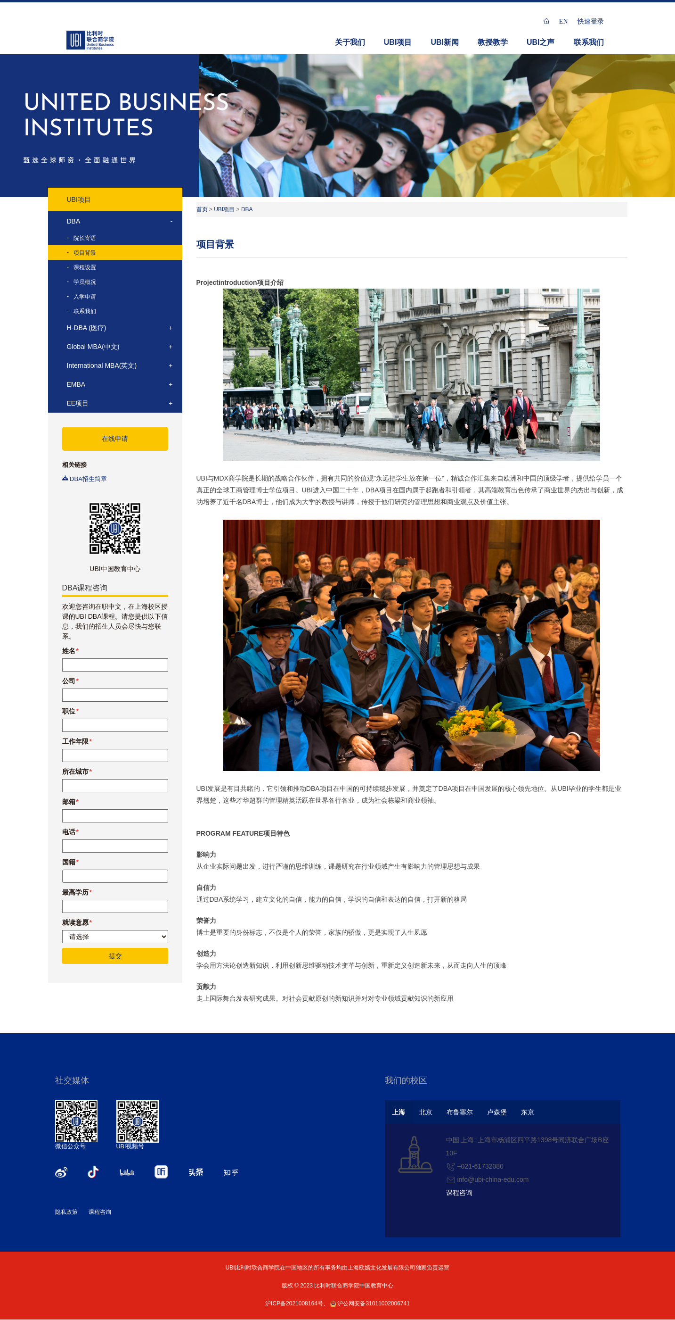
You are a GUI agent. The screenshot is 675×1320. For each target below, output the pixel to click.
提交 (115, 956)
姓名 (68, 651)
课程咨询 (100, 1212)
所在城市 (75, 771)
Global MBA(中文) (93, 346)
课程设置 (84, 267)
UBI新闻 (445, 42)
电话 (68, 832)
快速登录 (590, 21)
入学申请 (84, 296)
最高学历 (75, 892)
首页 (202, 209)
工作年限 (75, 741)
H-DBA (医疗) (86, 328)
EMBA (76, 384)
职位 (68, 711)
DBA (74, 221)
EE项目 (78, 403)
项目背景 (84, 252)
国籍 (68, 862)
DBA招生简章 (84, 478)
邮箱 (68, 801)
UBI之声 (541, 42)
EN (563, 21)
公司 (68, 681)
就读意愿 (75, 922)
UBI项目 (398, 42)
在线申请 (115, 438)
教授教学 (493, 42)
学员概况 (84, 282)
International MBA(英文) (102, 365)
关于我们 (350, 42)
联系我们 (589, 42)
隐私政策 (66, 1212)
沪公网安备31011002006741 (370, 1303)
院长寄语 (84, 238)
